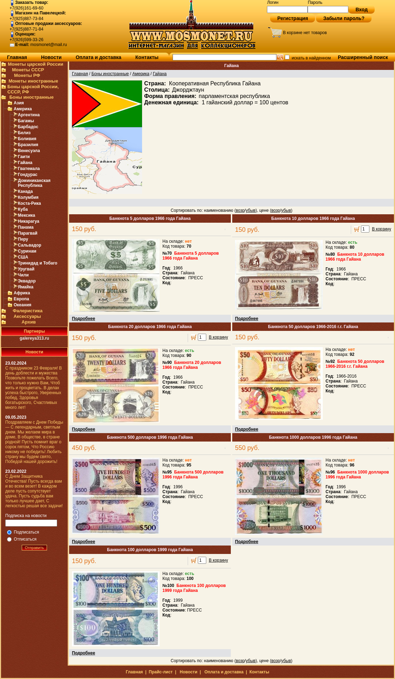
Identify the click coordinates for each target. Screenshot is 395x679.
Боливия (27, 138)
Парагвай (28, 233)
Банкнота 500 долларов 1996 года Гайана (150, 437)
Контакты (147, 57)
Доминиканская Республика (34, 183)
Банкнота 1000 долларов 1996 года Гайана (313, 437)
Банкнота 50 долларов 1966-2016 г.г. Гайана (313, 326)
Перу (23, 239)
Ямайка (25, 287)
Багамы (26, 120)
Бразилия (28, 144)
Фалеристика (27, 310)
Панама (26, 227)
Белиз (24, 132)
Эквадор (27, 281)
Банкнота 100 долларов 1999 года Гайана (150, 549)
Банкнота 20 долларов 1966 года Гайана (150, 326)
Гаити (24, 156)
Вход (361, 9)
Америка (23, 108)
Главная (17, 57)
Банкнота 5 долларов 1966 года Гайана (150, 218)
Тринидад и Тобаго (37, 263)
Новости (51, 57)
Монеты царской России (35, 64)
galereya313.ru (34, 338)
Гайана (25, 162)
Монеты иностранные (33, 81)
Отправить (34, 548)
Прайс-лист (161, 672)
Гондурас (28, 174)
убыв (250, 210)
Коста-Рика (29, 203)
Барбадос (28, 126)
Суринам (27, 251)
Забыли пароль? (343, 18)
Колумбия (28, 197)
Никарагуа (28, 221)
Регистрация (292, 18)
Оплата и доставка (98, 57)
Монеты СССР (28, 69)
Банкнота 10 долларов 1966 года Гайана (313, 218)
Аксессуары (27, 316)
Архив (29, 322)
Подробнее (83, 318)
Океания (22, 304)
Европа (21, 298)
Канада (25, 191)
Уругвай (26, 269)
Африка (22, 292)
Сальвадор (29, 245)
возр (240, 210)
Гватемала (29, 168)
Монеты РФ (27, 75)
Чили (23, 275)
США (23, 257)
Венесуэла (29, 150)
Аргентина (29, 114)
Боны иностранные (31, 97)
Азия (19, 102)
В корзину (381, 229)
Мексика (26, 215)
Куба (23, 209)
